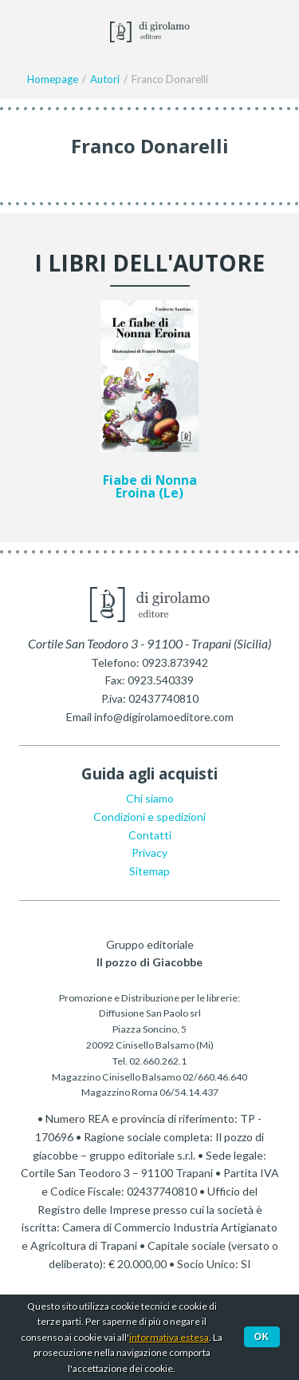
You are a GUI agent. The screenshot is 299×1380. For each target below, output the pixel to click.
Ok (261, 1336)
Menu (22, 30)
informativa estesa (169, 1337)
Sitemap (149, 871)
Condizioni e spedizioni (149, 816)
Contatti (149, 835)
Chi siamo (150, 798)
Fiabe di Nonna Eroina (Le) (150, 487)
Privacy (149, 852)
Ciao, (268, 30)
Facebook (57, 30)
